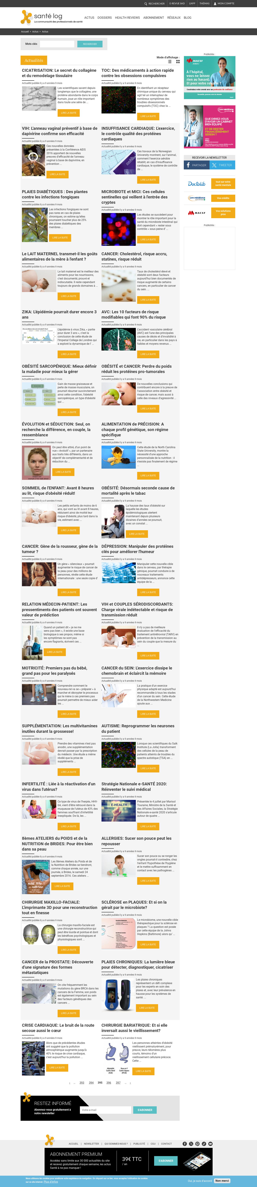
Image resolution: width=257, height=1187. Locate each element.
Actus (89, 17)
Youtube (210, 1143)
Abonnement (153, 17)
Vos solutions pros (223, 213)
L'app (192, 3)
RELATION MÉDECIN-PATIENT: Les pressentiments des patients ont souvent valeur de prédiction (59, 609)
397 (118, 1082)
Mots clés (31, 43)
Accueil (25, 31)
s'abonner (166, 1160)
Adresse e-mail (89, 1104)
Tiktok (204, 1143)
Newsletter (91, 1144)
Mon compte (226, 3)
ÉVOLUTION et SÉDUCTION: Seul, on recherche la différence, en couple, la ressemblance (56, 429)
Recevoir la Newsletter (209, 157)
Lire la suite (68, 112)
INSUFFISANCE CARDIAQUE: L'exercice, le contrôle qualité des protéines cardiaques (138, 133)
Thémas (204, 3)
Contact (166, 1144)
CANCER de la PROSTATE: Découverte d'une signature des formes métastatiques (57, 967)
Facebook (185, 1143)
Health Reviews (127, 17)
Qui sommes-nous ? (116, 1144)
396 (108, 1082)
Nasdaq (206, 15)
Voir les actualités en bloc (178, 61)
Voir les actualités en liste (169, 61)
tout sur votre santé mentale (223, 183)
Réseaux (174, 17)
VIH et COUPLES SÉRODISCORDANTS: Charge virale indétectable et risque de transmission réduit (137, 609)
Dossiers (105, 17)
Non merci (222, 1180)
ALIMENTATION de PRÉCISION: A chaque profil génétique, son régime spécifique (134, 429)
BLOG (187, 17)
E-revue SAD (177, 3)
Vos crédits (223, 198)
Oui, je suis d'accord (200, 1181)
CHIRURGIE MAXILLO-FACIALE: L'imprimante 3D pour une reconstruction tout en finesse (59, 907)
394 (91, 1082)
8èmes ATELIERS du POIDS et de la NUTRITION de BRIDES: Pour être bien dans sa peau (57, 843)
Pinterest (197, 1143)
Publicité (139, 1144)
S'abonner (145, 1110)
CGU (153, 1144)
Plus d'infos (51, 1181)
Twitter (191, 1143)
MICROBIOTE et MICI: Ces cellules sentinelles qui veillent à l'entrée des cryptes (134, 197)
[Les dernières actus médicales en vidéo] (209, 269)
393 (82, 1082)
